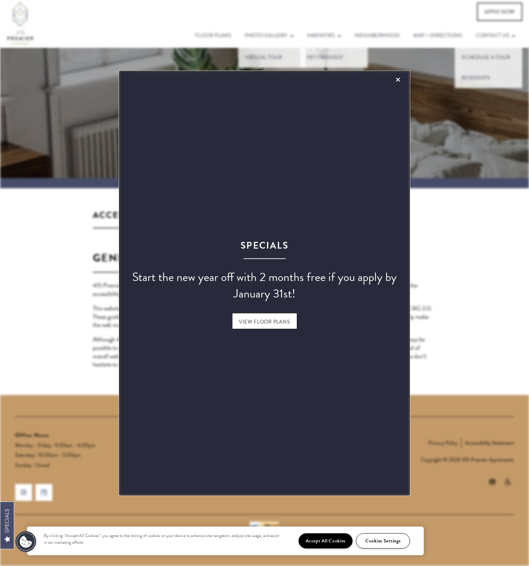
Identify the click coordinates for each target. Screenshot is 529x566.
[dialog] (264, 283)
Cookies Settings (383, 540)
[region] (225, 541)
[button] (264, 320)
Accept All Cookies (325, 540)
